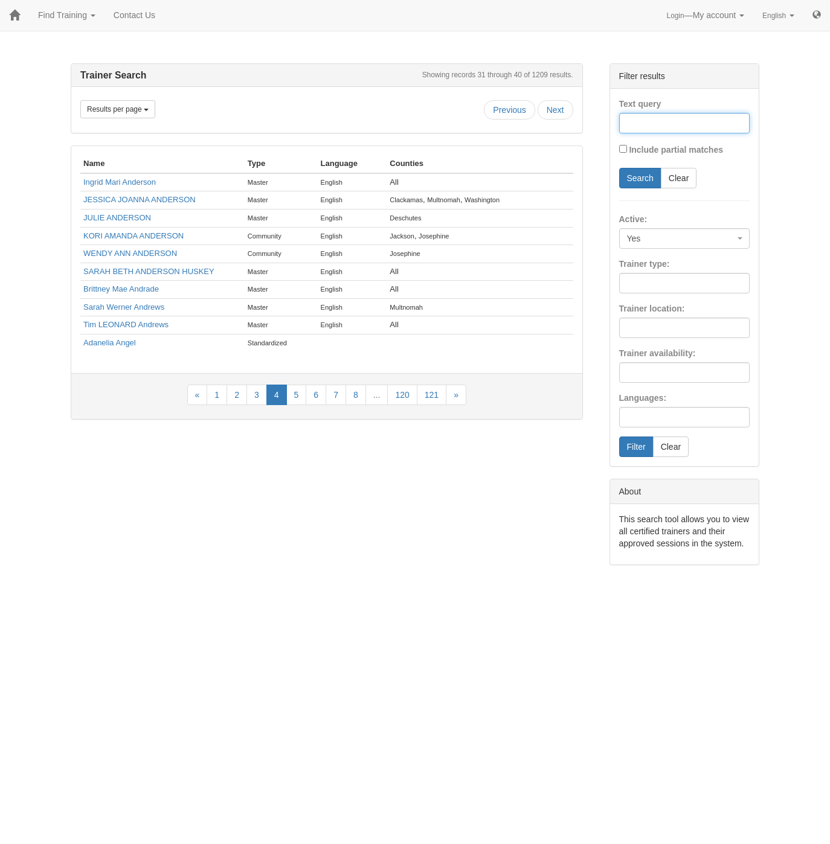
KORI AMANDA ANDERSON (133, 235)
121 (432, 395)
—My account (706, 15)
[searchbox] (641, 283)
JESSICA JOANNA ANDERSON (139, 199)
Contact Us (134, 15)
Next (555, 110)
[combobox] (684, 238)
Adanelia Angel (109, 342)
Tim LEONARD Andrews (126, 324)
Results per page (118, 109)
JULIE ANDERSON (117, 217)
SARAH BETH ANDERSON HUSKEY (148, 271)
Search (640, 178)
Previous (509, 110)
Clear (679, 178)
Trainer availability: (657, 353)
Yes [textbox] (634, 238)
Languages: (643, 398)
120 (402, 395)
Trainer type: (644, 264)
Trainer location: (652, 308)
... (377, 395)
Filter (636, 447)
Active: (633, 219)
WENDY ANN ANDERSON (130, 253)
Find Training (66, 15)
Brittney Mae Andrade (121, 288)
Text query (640, 104)
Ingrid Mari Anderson (119, 182)
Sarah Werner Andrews (123, 307)
